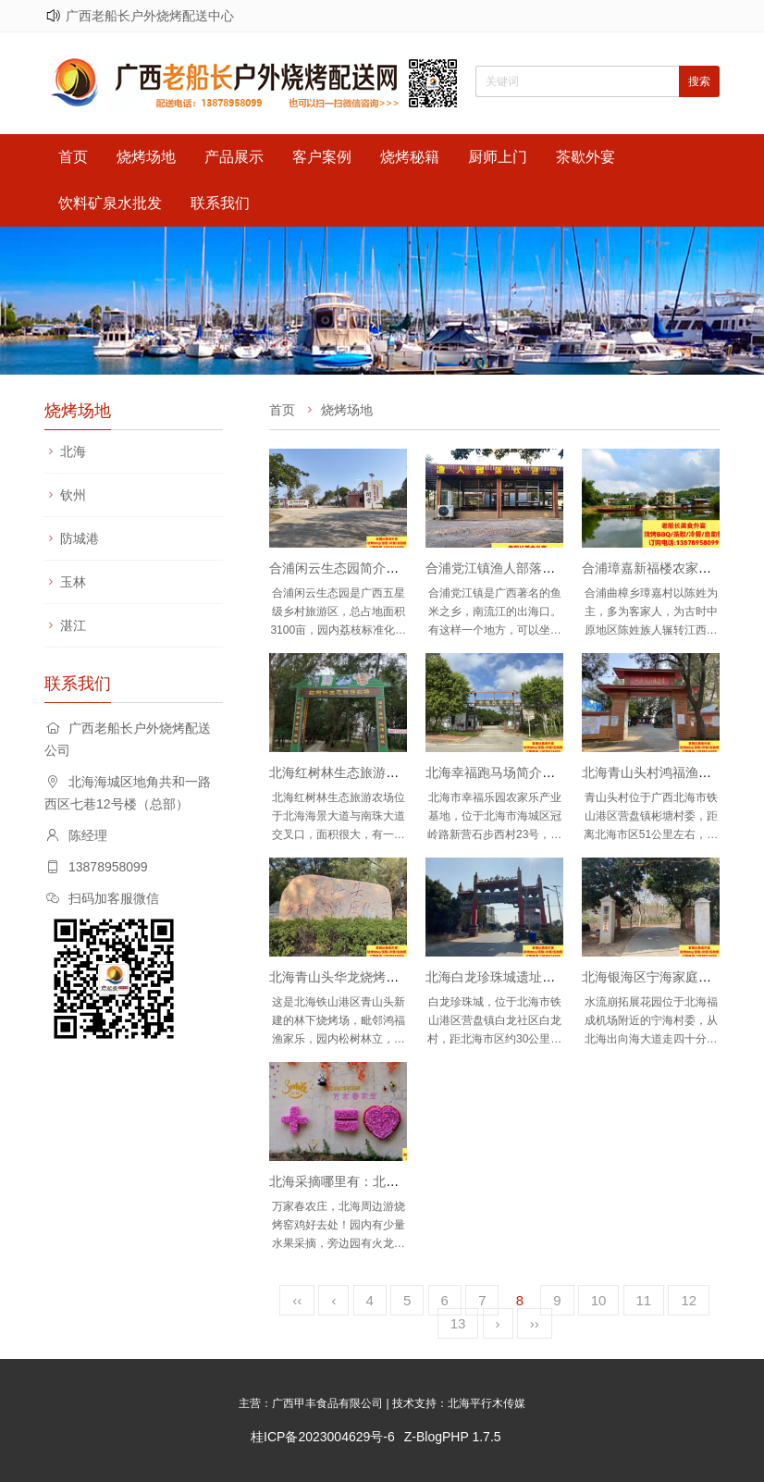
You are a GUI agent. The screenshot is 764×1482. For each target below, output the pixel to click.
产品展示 (234, 157)
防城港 (79, 538)
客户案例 (321, 157)
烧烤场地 (146, 157)
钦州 (73, 495)
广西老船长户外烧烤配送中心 (150, 15)
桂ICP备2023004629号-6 (323, 1436)
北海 (73, 451)
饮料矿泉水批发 (110, 203)
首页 (73, 157)
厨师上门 (497, 157)
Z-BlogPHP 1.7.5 (452, 1436)
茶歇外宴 (585, 157)
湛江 (73, 625)
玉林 (73, 581)
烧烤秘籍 (409, 157)
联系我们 (220, 203)
